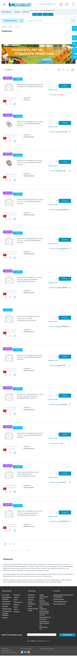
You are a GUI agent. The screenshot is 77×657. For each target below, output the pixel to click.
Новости (16, 598)
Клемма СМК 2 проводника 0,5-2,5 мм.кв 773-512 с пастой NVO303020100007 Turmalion (30, 125)
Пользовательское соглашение (45, 619)
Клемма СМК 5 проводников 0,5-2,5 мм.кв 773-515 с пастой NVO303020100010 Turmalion (28, 320)
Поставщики (6, 605)
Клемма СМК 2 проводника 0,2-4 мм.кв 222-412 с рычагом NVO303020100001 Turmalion (29, 164)
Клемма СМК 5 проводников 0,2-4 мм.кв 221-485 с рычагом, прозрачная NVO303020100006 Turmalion (30, 397)
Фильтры (9, 71)
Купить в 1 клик (53, 91)
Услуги (16, 12)
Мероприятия (18, 603)
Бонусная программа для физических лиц (44, 604)
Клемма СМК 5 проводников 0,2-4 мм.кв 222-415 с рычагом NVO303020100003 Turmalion (30, 436)
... (42, 71)
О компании (6, 596)
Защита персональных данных (43, 598)
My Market (17, 613)
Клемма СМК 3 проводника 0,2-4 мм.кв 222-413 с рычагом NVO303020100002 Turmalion (29, 359)
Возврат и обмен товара (33, 610)
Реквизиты (17, 596)
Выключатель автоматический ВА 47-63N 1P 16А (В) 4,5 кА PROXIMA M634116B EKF (30, 87)
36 (46, 71)
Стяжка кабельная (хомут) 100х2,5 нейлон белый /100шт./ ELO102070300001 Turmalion (28, 475)
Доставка (30, 601)
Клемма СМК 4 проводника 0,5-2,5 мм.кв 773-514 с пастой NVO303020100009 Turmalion (30, 242)
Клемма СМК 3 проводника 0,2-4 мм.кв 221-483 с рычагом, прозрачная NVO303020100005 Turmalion (29, 514)
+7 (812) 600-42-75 (7, 652)
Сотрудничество (7, 612)
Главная (4, 26)
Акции (16, 608)
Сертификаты (6, 603)
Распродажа (6, 12)
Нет (48, 14)
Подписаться (67, 636)
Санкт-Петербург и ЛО (47, 4)
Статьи (15, 601)
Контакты (5, 619)
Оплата (30, 607)
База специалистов (59, 605)
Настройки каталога (72, 71)
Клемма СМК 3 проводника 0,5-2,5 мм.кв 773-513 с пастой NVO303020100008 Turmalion (30, 203)
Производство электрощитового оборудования (63, 597)
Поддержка (31, 596)
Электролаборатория (60, 603)
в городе (58, 133)
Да (37, 14)
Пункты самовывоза (31, 604)
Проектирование (59, 600)
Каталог (10, 26)
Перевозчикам (6, 610)
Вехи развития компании (6, 599)
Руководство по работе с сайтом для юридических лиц (44, 626)
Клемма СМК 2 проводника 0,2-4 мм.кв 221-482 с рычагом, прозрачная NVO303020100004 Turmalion (29, 281)
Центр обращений (43, 609)
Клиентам (5, 607)
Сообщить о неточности (38, 642)
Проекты (16, 605)
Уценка (16, 610)
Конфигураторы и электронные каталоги (44, 614)
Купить (64, 87)
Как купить (31, 598)
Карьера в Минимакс (5, 615)
